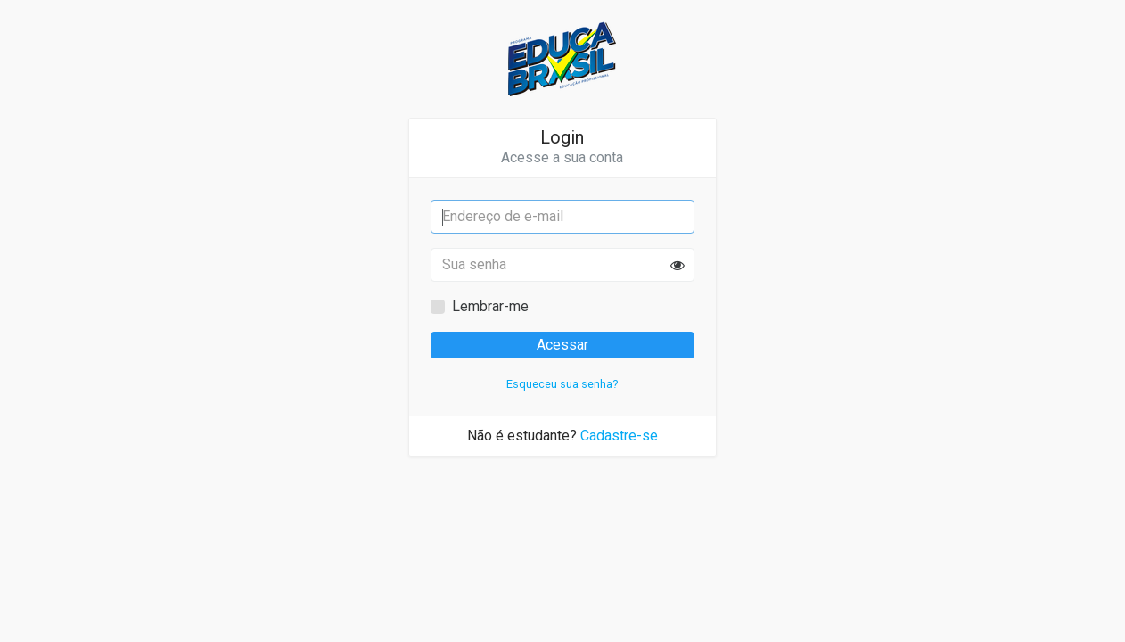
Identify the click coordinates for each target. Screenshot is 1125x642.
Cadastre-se (619, 435)
